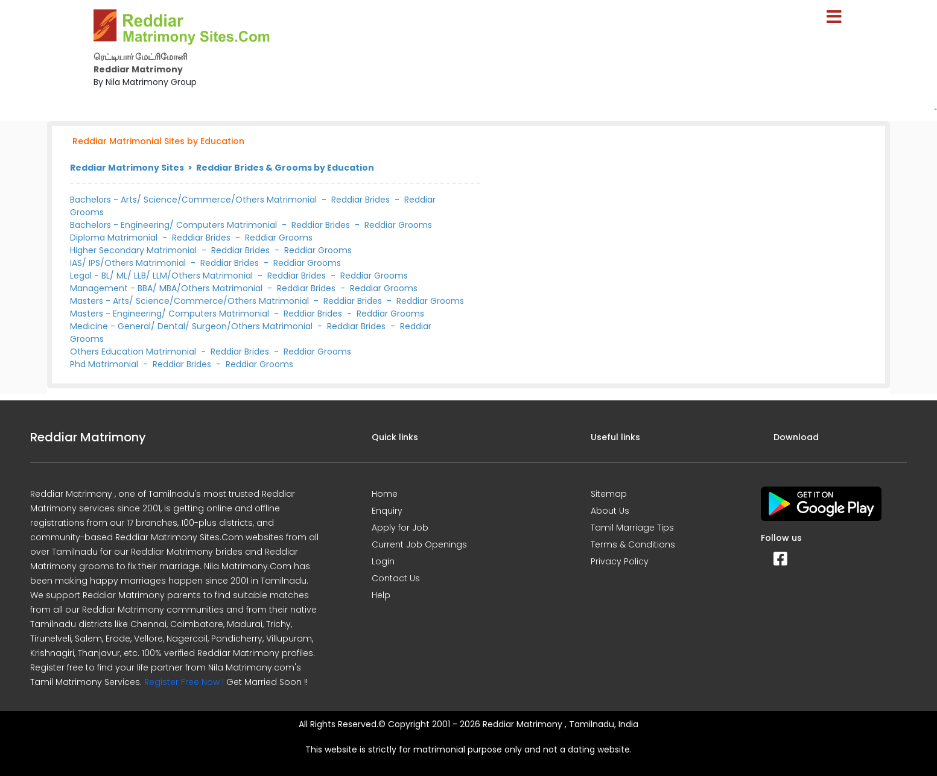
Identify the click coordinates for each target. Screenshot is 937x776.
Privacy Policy (620, 561)
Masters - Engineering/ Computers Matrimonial (171, 314)
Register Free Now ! (184, 682)
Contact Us (396, 578)
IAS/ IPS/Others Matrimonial (129, 263)
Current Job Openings (419, 544)
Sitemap (609, 494)
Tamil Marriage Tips (632, 528)
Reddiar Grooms (398, 225)
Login (383, 561)
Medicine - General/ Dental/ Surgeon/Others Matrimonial (192, 326)
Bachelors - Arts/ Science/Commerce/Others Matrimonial (193, 200)
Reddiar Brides (360, 200)
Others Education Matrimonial (134, 351)
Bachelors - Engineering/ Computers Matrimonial (173, 225)
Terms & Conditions (633, 544)
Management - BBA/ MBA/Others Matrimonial (167, 288)
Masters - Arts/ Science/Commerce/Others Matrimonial (190, 301)
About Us (610, 511)
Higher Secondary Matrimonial (134, 250)
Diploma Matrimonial (115, 238)
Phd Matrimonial (105, 364)
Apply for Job (400, 528)
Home (385, 494)
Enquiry (387, 511)
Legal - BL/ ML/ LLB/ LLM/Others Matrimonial (162, 276)
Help (381, 595)
